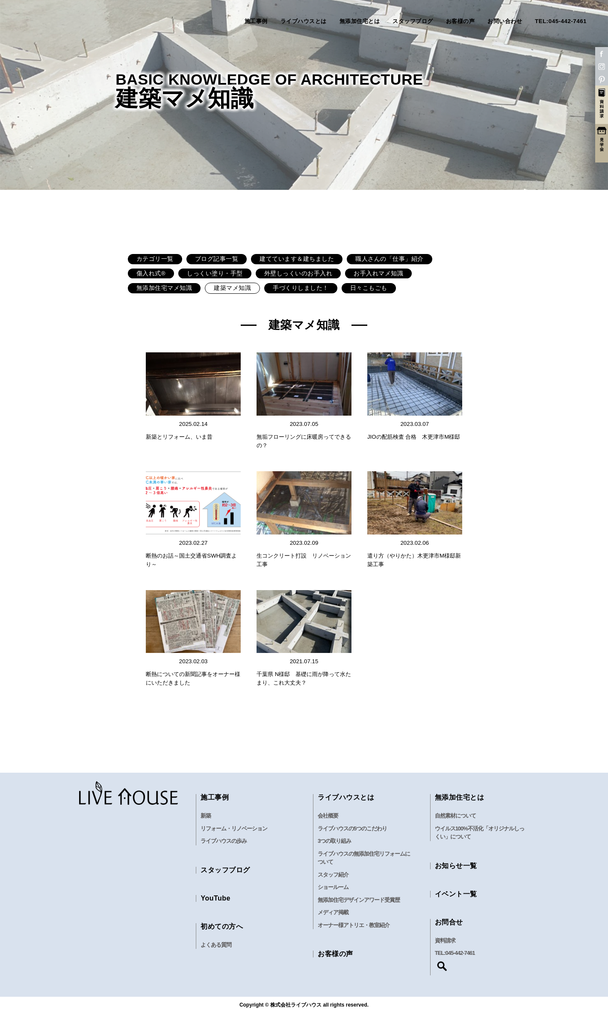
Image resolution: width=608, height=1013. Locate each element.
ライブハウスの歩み (224, 841)
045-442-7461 (460, 953)
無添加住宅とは (359, 21)
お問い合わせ (504, 21)
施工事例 (256, 21)
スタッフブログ (413, 21)
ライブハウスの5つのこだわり (352, 828)
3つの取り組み (334, 841)
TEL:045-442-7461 (561, 21)
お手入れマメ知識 (378, 273)
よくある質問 (216, 945)
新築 (206, 815)
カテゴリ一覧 (155, 259)
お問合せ (449, 922)
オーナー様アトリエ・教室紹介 (354, 925)
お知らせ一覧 (456, 865)
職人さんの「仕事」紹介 (389, 259)
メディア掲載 (333, 912)
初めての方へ (222, 926)
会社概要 (328, 815)
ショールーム (333, 887)
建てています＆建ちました (297, 259)
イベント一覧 (456, 894)
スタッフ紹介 (333, 874)
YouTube (215, 898)
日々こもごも (368, 288)
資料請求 (445, 940)
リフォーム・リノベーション (234, 828)
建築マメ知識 (232, 288)
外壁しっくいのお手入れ (298, 273)
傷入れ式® (150, 273)
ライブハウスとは (303, 21)
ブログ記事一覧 (217, 259)
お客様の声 (460, 21)
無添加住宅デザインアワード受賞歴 (359, 900)
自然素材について (455, 815)
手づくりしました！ (301, 288)
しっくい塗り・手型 (215, 273)
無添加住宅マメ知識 (164, 288)
